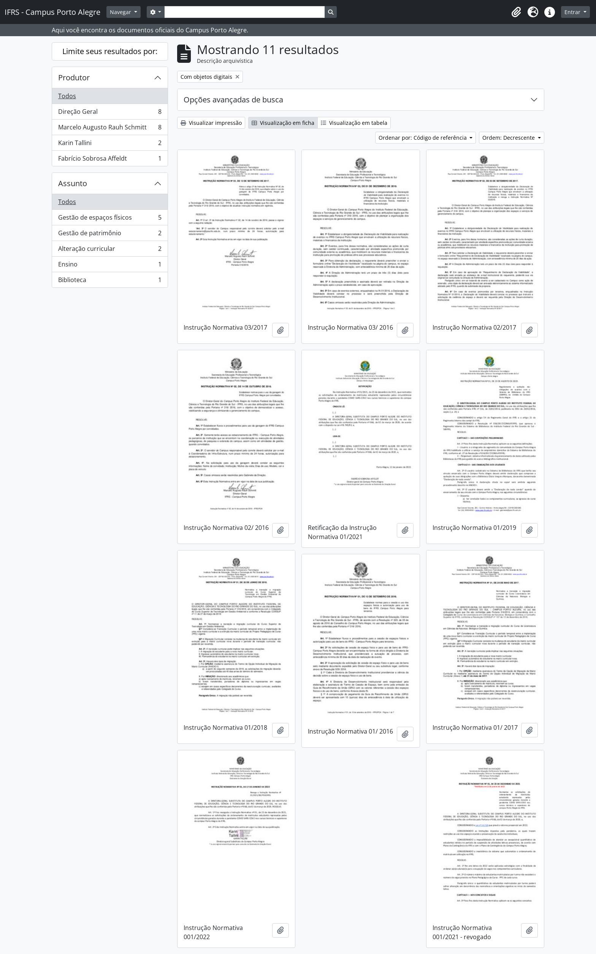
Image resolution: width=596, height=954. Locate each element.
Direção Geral (110, 113)
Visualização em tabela (354, 122)
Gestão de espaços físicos (110, 219)
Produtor (74, 77)
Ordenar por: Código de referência (423, 137)
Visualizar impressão (211, 122)
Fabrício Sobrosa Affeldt (110, 160)
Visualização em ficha (283, 122)
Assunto (72, 183)
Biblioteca (110, 281)
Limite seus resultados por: (109, 51)
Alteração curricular (110, 250)
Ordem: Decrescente (509, 137)
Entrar (573, 12)
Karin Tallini (110, 144)
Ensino (110, 266)
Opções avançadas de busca (233, 99)
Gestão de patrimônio (110, 234)
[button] (516, 12)
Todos (67, 96)
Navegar (121, 12)
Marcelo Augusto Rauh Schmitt (110, 129)
